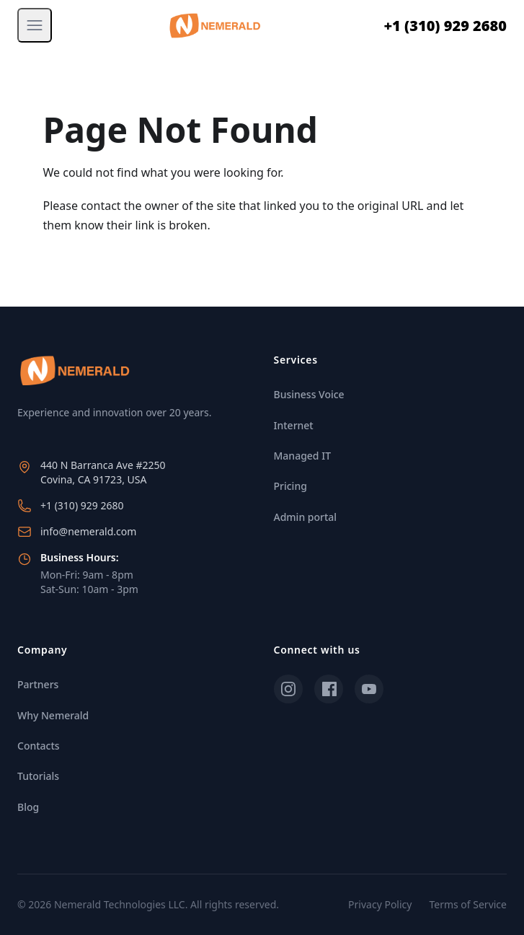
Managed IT (303, 455)
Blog (28, 807)
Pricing (290, 486)
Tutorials (38, 776)
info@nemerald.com (88, 531)
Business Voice (309, 394)
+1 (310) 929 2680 (445, 26)
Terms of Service (468, 904)
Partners (37, 684)
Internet (294, 425)
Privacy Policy (380, 904)
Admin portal (305, 517)
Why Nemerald (53, 715)
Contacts (38, 745)
